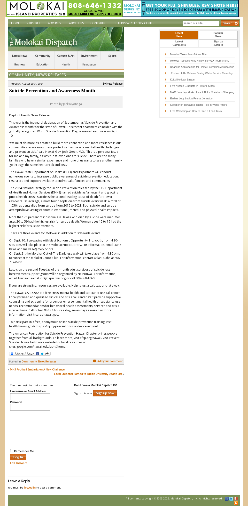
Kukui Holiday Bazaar (182, 79)
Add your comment (108, 361)
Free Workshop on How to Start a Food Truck (196, 111)
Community (42, 55)
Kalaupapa (89, 64)
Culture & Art (65, 55)
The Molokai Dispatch (66, 39)
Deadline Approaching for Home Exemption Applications (202, 66)
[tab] (179, 35)
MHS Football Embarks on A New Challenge (37, 369)
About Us (76, 23)
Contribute (99, 23)
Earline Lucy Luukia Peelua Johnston (191, 98)
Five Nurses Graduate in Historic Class (192, 85)
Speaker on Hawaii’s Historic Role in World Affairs (198, 104)
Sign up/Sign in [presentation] (218, 43)
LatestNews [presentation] (179, 35)
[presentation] (30, 429)
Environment (89, 55)
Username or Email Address (28, 391)
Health (66, 64)
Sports (112, 55)
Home (15, 23)
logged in (30, 487)
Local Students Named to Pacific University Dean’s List (88, 374)
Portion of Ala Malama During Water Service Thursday (201, 73)
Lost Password (18, 463)
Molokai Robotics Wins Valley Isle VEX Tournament (199, 60)
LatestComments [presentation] (179, 43)
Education (42, 64)
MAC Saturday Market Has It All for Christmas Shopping (202, 92)
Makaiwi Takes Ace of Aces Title (188, 54)
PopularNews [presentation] (218, 35)
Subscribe (33, 23)
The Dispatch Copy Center (135, 23)
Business (19, 64)
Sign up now (105, 393)
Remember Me (22, 451)
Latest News (19, 55)
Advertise (55, 23)
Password (16, 402)
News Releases (51, 75)
